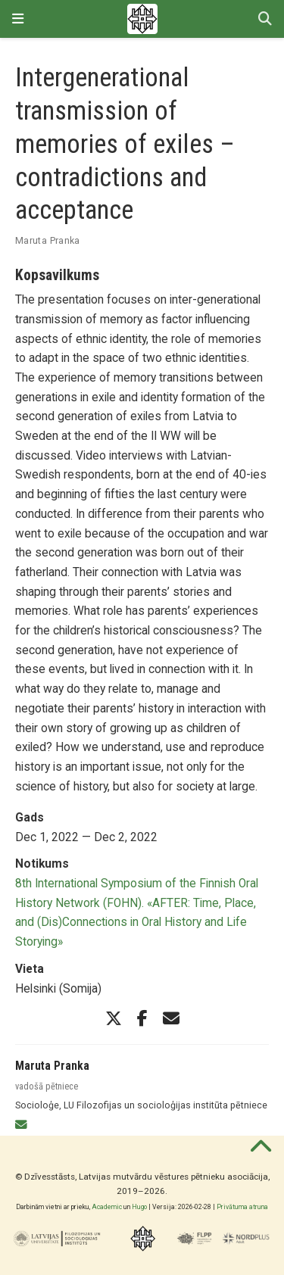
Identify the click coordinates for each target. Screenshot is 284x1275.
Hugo (139, 1207)
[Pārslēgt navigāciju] (17, 19)
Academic (107, 1207)
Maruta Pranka (47, 240)
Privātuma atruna (242, 1207)
